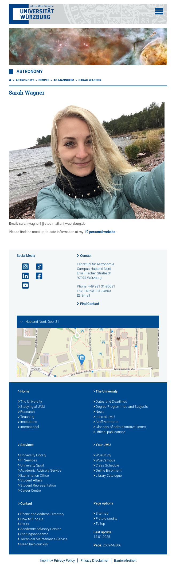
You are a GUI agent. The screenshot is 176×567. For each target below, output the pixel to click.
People (43, 80)
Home (23, 391)
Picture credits (105, 518)
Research (26, 412)
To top (99, 524)
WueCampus (104, 460)
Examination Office (33, 475)
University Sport (31, 465)
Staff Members (105, 422)
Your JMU (102, 445)
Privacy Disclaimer (94, 560)
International (28, 427)
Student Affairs (30, 480)
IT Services (27, 460)
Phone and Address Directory (41, 514)
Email (85, 295)
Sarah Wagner (90, 80)
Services (26, 445)
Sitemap (100, 513)
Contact (85, 256)
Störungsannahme (33, 534)
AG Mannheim (63, 80)
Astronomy (30, 71)
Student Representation (37, 485)
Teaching (26, 417)
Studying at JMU (31, 407)
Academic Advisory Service (39, 470)
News (98, 412)
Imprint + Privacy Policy (57, 560)
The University (30, 401)
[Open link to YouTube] (23, 285)
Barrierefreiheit (125, 560)
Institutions (27, 422)
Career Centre (29, 490)
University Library (32, 455)
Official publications (109, 432)
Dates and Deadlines (110, 401)
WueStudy (102, 455)
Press (23, 524)
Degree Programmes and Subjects (120, 407)
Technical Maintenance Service (43, 539)
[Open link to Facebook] (36, 276)
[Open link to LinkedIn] (23, 276)
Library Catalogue (107, 475)
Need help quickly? (33, 544)
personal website (102, 232)
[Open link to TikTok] (36, 266)
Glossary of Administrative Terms (119, 427)
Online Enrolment (107, 470)
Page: (97, 545)
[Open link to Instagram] (23, 266)
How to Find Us (30, 519)
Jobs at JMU (104, 417)
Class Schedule (106, 465)
